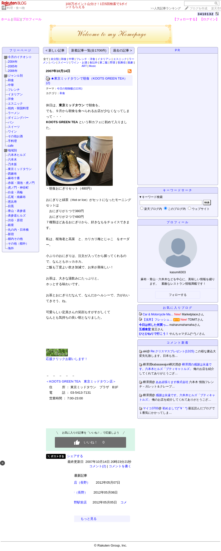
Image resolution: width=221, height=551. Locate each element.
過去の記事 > (122, 50)
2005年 (13, 66)
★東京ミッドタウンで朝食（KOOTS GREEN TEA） (89, 78)
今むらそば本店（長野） (72, 482)
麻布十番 (14, 178)
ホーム (6, 19)
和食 (11, 80)
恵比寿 (12, 201)
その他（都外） (18, 243)
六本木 (12, 159)
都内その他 (15, 239)
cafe (11, 145)
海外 (11, 248)
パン (11, 122)
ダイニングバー (18, 117)
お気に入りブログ (178, 307)
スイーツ (14, 127)
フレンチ (14, 89)
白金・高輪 (15, 192)
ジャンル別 (15, 75)
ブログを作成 (198, 8)
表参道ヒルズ (17, 215)
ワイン (12, 131)
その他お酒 (15, 136)
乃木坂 (12, 164)
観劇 (130, 62)
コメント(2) (97, 466)
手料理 (12, 141)
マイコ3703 (150, 408)
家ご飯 (104, 62)
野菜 (112, 62)
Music (92, 65)
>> (166, 8)
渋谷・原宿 (15, 220)
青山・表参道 (17, 211)
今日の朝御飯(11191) (69, 88)
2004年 (13, 61)
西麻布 (12, 173)
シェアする (75, 456)
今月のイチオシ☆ (20, 57)
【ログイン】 (209, 19)
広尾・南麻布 (17, 197)
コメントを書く (120, 466)
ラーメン (14, 113)
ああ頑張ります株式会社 (172, 382)
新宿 (11, 234)
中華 (11, 85)
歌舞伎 (122, 62)
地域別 (12, 150)
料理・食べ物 (16, 8)
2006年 (13, 71)
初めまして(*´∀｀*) (175, 408)
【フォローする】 (186, 19)
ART (84, 65)
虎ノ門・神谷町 (18, 187)
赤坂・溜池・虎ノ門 (21, 183)
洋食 (11, 99)
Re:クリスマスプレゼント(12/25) (173, 351)
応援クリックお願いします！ (67, 359)
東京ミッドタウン (20, 169)
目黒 (11, 206)
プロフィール (32, 19)
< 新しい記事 (55, 50)
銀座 (11, 225)
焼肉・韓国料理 (18, 108)
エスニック (15, 103)
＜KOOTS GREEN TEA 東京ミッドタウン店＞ (81, 381)
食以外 (93, 62)
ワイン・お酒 (79, 62)
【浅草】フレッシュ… (157, 319)
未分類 (55, 58)
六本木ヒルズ (17, 155)
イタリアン (15, 94)
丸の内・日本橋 (18, 229)
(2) (48, 83)
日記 (16, 19)
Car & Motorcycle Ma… (158, 314)
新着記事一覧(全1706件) (89, 50)
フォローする (178, 295)
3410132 (206, 14)
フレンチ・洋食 (85, 58)
